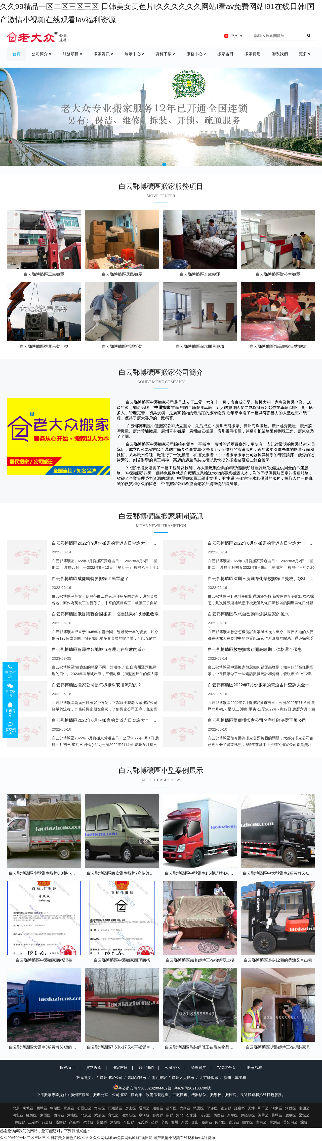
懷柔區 (198, 1108)
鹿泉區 (290, 1115)
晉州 (174, 1122)
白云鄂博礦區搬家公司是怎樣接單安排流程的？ (97, 685)
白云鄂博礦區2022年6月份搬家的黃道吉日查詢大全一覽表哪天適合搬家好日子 (126, 720)
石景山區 (84, 1108)
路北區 (220, 1122)
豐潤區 (275, 1122)
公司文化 (172, 1067)
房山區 (130, 1108)
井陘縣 (20, 1122)
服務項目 (67, 1067)
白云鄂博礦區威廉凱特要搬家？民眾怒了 (90, 578)
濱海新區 (129, 1115)
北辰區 (86, 1115)
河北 (179, 1115)
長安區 (205, 1115)
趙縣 (154, 1122)
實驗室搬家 (137, 1077)
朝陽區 (55, 1108)
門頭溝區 (115, 1108)
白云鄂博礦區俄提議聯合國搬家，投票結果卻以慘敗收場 (105, 614)
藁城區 (276, 1115)
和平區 (263, 1108)
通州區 (144, 1108)
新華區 (232, 1115)
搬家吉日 (120, 1067)
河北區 (18, 1115)
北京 (16, 1108)
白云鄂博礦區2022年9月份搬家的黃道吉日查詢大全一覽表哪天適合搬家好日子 (126, 543)
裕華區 (263, 1115)
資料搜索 (93, 1067)
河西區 (290, 1108)
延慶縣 (239, 1108)
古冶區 (234, 1122)
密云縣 (226, 1108)
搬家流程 (254, 1067)
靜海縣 (157, 1115)
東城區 (28, 1108)
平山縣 (129, 1122)
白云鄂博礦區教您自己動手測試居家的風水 (248, 614)
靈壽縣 (61, 1122)
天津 (251, 1108)
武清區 (99, 1115)
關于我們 (146, 1067)
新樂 (184, 1122)
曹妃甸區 (290, 1122)
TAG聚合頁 (226, 1067)
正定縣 (33, 1122)
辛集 (164, 1122)
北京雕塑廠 (208, 1077)
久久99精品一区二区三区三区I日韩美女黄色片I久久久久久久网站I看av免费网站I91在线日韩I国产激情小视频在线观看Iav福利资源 (107, 1137)
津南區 (72, 1115)
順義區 (157, 1108)
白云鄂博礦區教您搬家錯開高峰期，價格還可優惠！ (257, 649)
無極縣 (115, 1122)
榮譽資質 (198, 1067)
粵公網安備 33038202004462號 (142, 1088)
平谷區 (212, 1108)
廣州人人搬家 (183, 1077)
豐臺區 (69, 1108)
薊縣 (169, 1115)
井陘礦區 (248, 1115)
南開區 (304, 1108)
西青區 (59, 1115)
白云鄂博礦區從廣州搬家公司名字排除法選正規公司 (257, 720)
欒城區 (304, 1115)
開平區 (247, 1122)
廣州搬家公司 (111, 1077)
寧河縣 (144, 1115)
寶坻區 (113, 1115)
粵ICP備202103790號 (192, 1088)
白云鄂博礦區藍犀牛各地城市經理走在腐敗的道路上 (101, 649)
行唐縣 (47, 1122)
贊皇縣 (101, 1122)
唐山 (194, 1122)
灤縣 (303, 1122)
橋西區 (219, 1115)
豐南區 (261, 1122)
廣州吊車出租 (235, 1077)
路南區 (207, 1122)
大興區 (185, 1108)
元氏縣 (142, 1122)
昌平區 (171, 1108)
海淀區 (99, 1108)
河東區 (276, 1108)
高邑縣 (74, 1122)
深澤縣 (88, 1122)
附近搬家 (159, 1077)
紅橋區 (31, 1115)
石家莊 (191, 1115)
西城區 (41, 1108)
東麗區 (45, 1115)
